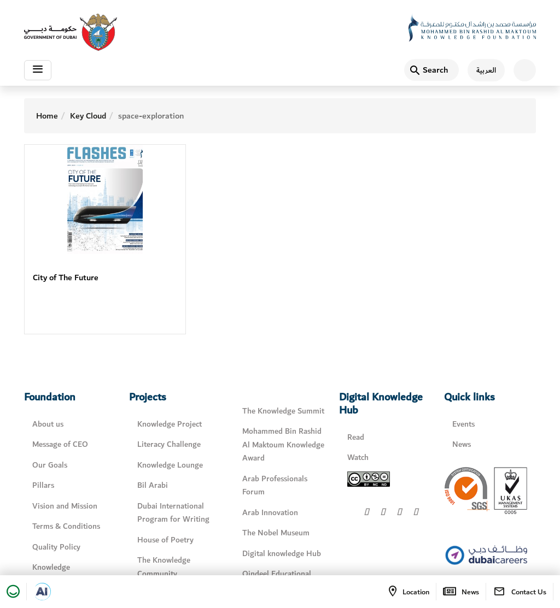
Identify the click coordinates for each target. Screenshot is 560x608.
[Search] (431, 70)
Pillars (43, 485)
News (461, 444)
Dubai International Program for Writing (173, 513)
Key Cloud (88, 116)
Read (355, 437)
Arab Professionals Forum (274, 485)
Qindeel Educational (276, 574)
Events (463, 424)
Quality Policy (56, 547)
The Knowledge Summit (283, 411)
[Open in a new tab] (42, 591)
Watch (358, 457)
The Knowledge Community (163, 567)
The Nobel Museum (276, 533)
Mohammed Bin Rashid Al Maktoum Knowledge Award (283, 444)
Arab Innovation (270, 513)
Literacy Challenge (169, 444)
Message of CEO (60, 444)
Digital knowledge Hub (281, 553)
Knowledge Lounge (170, 465)
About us (47, 424)
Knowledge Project (169, 424)
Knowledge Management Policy (66, 574)
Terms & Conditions (66, 526)
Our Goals (49, 465)
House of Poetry (165, 540)
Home (47, 116)
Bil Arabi (152, 485)
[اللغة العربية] (482, 70)
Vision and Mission (64, 506)
